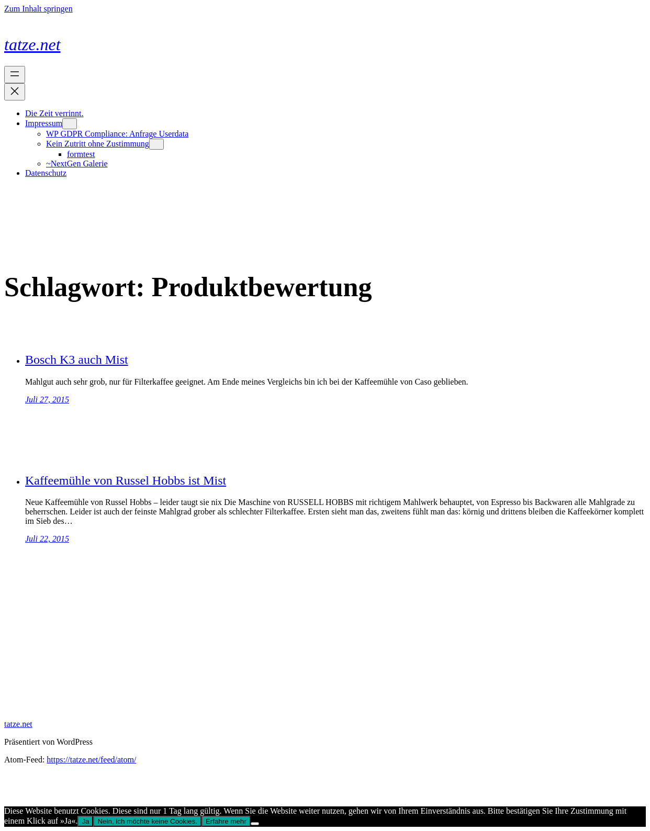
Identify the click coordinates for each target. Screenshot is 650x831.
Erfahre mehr (226, 821)
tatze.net (32, 44)
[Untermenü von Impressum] (69, 123)
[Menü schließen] (14, 91)
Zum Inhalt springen (38, 8)
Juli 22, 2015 (47, 538)
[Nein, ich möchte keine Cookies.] (255, 823)
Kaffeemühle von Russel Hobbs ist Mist (125, 480)
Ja (85, 821)
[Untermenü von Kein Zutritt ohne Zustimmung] (156, 144)
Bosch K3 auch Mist (76, 359)
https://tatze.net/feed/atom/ (91, 759)
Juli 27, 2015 (47, 399)
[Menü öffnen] (14, 74)
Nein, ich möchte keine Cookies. (147, 821)
